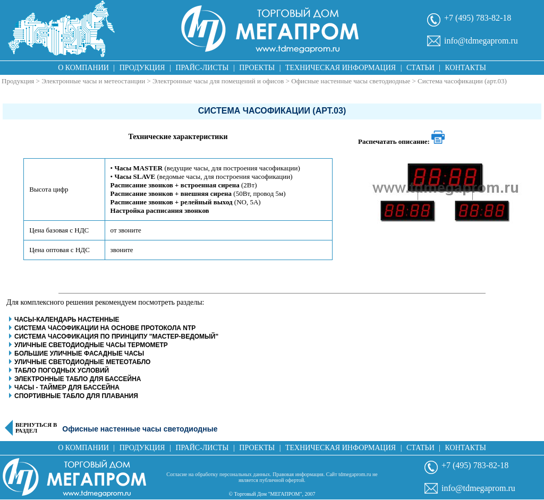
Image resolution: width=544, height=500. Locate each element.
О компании (83, 68)
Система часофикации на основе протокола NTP (105, 328)
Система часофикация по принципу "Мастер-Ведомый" (116, 336)
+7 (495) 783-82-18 (477, 17)
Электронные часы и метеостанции (93, 81)
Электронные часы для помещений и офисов (218, 81)
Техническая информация (340, 68)
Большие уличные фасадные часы (79, 353)
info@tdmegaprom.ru (481, 40)
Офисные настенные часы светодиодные (350, 81)
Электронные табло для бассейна (77, 379)
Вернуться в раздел (36, 428)
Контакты (465, 68)
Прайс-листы (202, 68)
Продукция (142, 68)
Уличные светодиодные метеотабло (82, 362)
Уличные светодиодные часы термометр (91, 345)
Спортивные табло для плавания (76, 396)
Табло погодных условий (61, 370)
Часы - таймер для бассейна (67, 387)
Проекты (257, 68)
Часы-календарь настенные (66, 319)
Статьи (420, 68)
